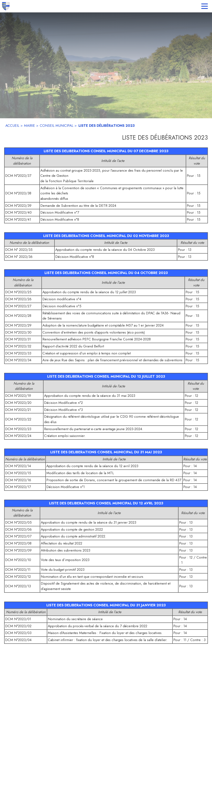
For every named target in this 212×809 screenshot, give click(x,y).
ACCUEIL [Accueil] (12, 125)
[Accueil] (6, 6)
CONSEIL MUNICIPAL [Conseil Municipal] (56, 125)
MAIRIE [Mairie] (29, 125)
